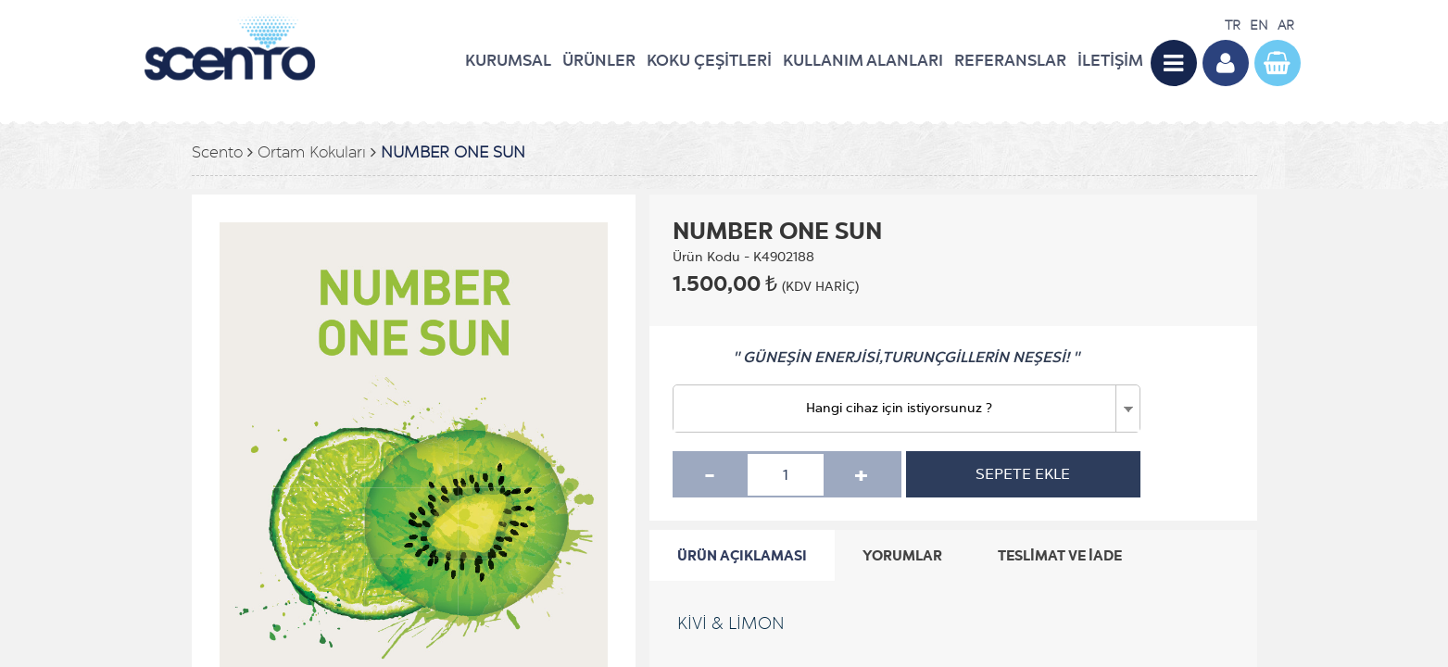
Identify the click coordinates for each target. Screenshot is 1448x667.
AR (1286, 25)
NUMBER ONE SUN (453, 152)
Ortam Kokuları (312, 152)
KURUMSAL (508, 60)
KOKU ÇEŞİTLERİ (709, 60)
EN (1259, 25)
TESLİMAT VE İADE (1060, 555)
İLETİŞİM (1110, 60)
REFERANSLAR (1010, 60)
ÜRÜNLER (599, 60)
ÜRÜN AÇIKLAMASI (742, 555)
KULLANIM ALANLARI (863, 60)
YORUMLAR (902, 555)
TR (1232, 25)
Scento (217, 152)
